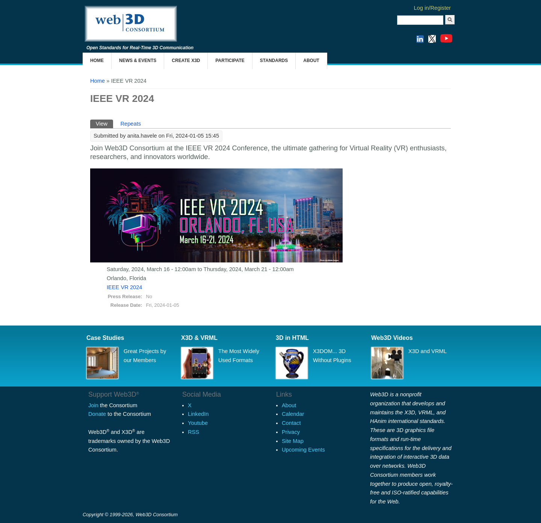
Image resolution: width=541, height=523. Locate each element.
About (311, 60)
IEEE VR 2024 (124, 287)
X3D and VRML (427, 351)
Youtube (198, 423)
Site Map (293, 441)
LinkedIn (198, 414)
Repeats (130, 124)
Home (97, 60)
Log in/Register (432, 8)
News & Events (137, 60)
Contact (291, 423)
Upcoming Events (303, 450)
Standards (274, 60)
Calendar (293, 414)
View (104, 123)
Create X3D (186, 60)
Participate (229, 60)
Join (93, 405)
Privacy (291, 432)
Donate (97, 414)
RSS (193, 432)
